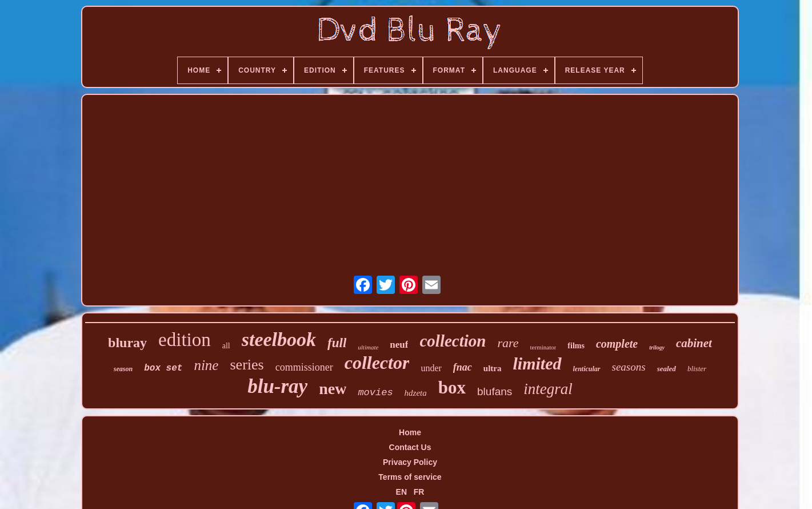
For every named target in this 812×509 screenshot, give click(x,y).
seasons (629, 367)
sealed (666, 368)
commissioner (304, 367)
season (123, 369)
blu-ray (277, 386)
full (336, 343)
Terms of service (409, 477)
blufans (494, 391)
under (431, 368)
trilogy (657, 347)
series (246, 364)
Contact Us (410, 447)
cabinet (694, 343)
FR (419, 491)
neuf (399, 344)
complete (617, 343)
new (332, 388)
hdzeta (416, 392)
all (226, 345)
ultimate (368, 347)
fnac (462, 367)
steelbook (279, 339)
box (452, 387)
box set (163, 368)
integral (548, 388)
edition (184, 339)
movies (375, 392)
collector (377, 362)
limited (537, 363)
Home (410, 432)
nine (206, 365)
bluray (127, 342)
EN (401, 491)
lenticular (587, 369)
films (576, 345)
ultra (492, 368)
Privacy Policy (410, 462)
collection (452, 341)
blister (696, 368)
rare (507, 343)
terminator (543, 347)
